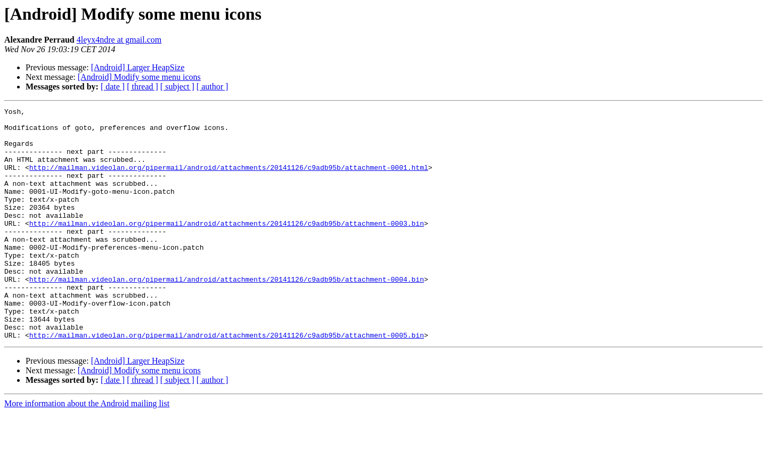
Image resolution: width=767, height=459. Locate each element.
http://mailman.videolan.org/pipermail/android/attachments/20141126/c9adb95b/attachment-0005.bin (226, 381)
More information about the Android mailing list (86, 449)
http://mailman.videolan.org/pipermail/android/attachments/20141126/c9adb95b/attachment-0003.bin (226, 247)
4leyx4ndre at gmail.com (119, 39)
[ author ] (213, 86)
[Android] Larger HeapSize (138, 67)
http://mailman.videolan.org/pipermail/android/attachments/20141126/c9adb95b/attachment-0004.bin (226, 314)
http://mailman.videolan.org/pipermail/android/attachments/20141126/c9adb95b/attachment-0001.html (228, 180)
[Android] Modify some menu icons (139, 76)
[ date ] (113, 86)
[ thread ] (142, 86)
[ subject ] (177, 86)
